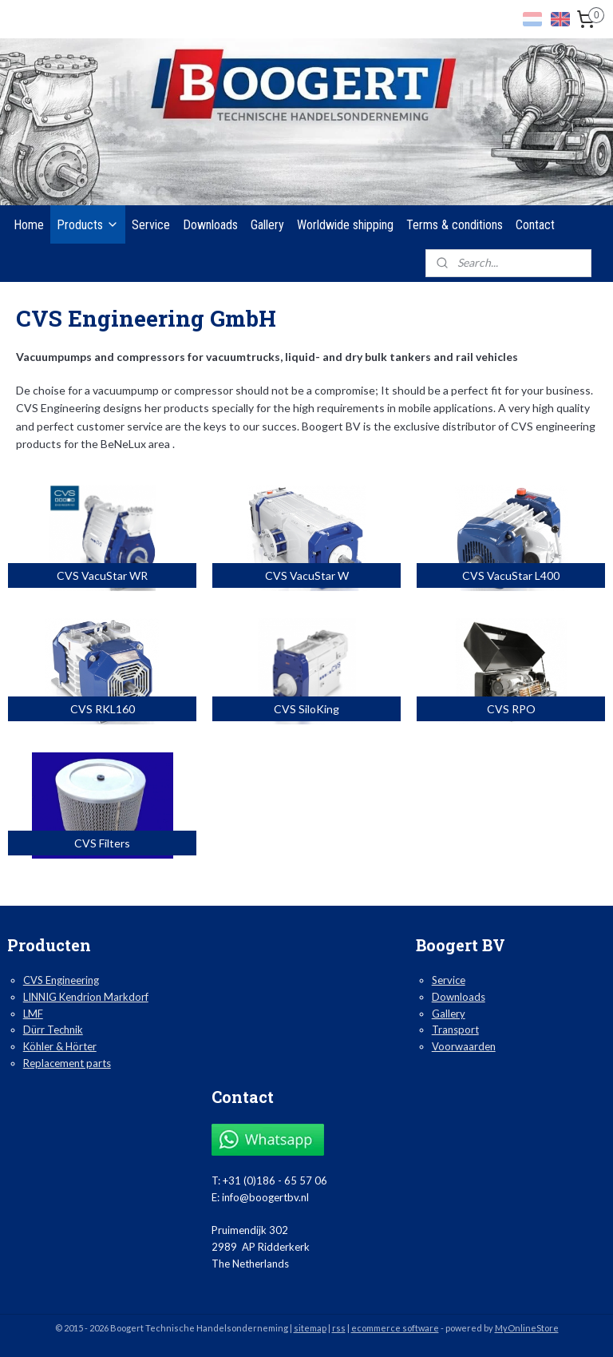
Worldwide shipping (345, 224)
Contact (535, 224)
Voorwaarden (464, 1046)
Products (88, 224)
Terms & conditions (454, 224)
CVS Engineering (61, 980)
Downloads (210, 224)
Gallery (267, 224)
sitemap (310, 1328)
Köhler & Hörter (60, 1046)
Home (29, 224)
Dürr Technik (53, 1029)
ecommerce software (395, 1328)
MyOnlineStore (527, 1328)
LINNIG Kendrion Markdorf (85, 996)
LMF (33, 1013)
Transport (455, 1029)
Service (151, 224)
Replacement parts (67, 1063)
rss (339, 1328)
